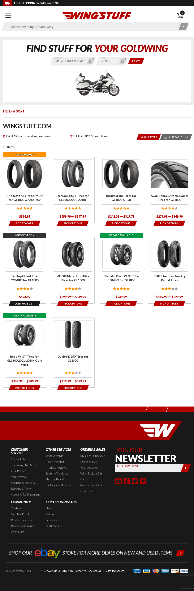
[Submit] (186, 468)
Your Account (89, 467)
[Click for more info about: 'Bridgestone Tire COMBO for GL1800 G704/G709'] (24, 190)
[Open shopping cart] (184, 16)
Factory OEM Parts (58, 485)
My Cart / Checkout (92, 456)
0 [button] (182, 12)
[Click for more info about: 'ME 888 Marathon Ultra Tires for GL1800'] (73, 270)
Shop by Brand (55, 479)
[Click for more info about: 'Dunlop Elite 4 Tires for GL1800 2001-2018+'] (73, 190)
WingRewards (54, 456)
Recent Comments (22, 526)
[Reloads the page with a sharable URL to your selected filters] (176, 137)
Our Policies (18, 471)
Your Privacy (19, 477)
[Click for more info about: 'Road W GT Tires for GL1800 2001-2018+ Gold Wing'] (24, 352)
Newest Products (91, 485)
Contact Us (18, 459)
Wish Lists (17, 531)
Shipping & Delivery (23, 482)
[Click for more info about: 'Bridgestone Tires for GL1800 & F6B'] (121, 190)
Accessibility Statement (25, 494)
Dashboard (18, 508)
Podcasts (51, 520)
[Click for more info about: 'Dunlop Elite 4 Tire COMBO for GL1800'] (24, 270)
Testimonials (54, 526)
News (49, 508)
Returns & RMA (21, 488)
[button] (118, 481)
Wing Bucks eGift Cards (91, 476)
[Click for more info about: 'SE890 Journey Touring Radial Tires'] (169, 270)
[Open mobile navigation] (8, 15)
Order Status (88, 461)
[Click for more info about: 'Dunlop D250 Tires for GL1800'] (73, 352)
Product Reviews (56, 467)
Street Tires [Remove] (88, 136)
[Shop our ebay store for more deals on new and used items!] (97, 552)
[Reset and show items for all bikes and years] (136, 61)
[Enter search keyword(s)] (92, 26)
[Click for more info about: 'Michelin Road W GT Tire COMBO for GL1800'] (121, 270)
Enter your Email (127, 465)
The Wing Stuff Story (24, 465)
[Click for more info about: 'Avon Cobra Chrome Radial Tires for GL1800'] (169, 190)
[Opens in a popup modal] (73, 223)
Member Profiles (21, 514)
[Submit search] (183, 26)
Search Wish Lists (57, 473)
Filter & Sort (13, 111)
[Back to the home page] (97, 15)
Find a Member (55, 461)
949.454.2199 (115, 571)
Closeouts (87, 491)
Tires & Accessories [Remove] (26, 136)
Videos (50, 514)
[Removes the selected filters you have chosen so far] (149, 137)
